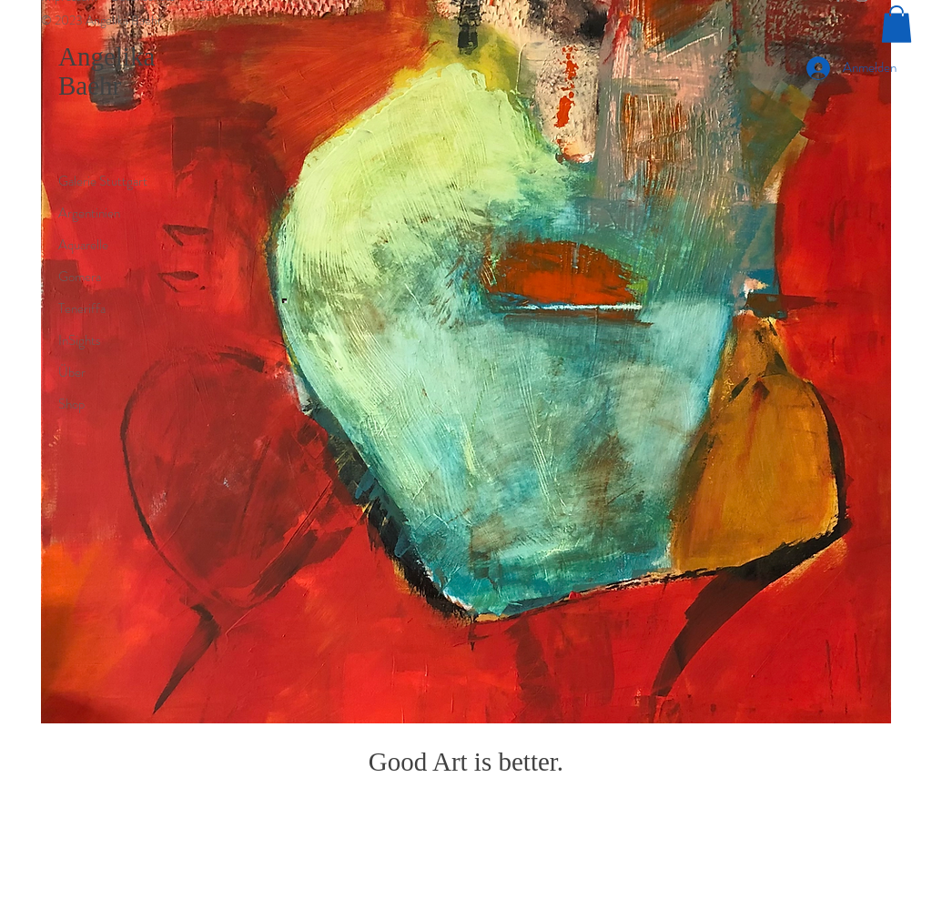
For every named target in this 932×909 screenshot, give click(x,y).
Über (72, 372)
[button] (896, 24)
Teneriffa (82, 308)
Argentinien (89, 213)
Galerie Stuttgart (102, 181)
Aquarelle (83, 245)
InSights (79, 340)
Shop (71, 404)
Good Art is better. (466, 761)
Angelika (106, 56)
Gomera (79, 277)
